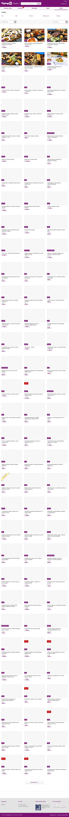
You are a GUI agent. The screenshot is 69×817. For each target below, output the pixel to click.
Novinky (21, 8)
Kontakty (65, 1)
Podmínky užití (53, 814)
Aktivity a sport (46, 15)
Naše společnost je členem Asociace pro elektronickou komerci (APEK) (46, 806)
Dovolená (34, 8)
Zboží (47, 8)
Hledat (38, 3)
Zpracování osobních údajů (62, 814)
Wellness (58, 15)
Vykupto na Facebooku (23, 806)
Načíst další (33, 782)
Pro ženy (31, 15)
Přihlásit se (63, 3)
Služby (61, 8)
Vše (2, 15)
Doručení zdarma (22, 804)
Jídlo (16, 15)
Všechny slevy (8, 8)
